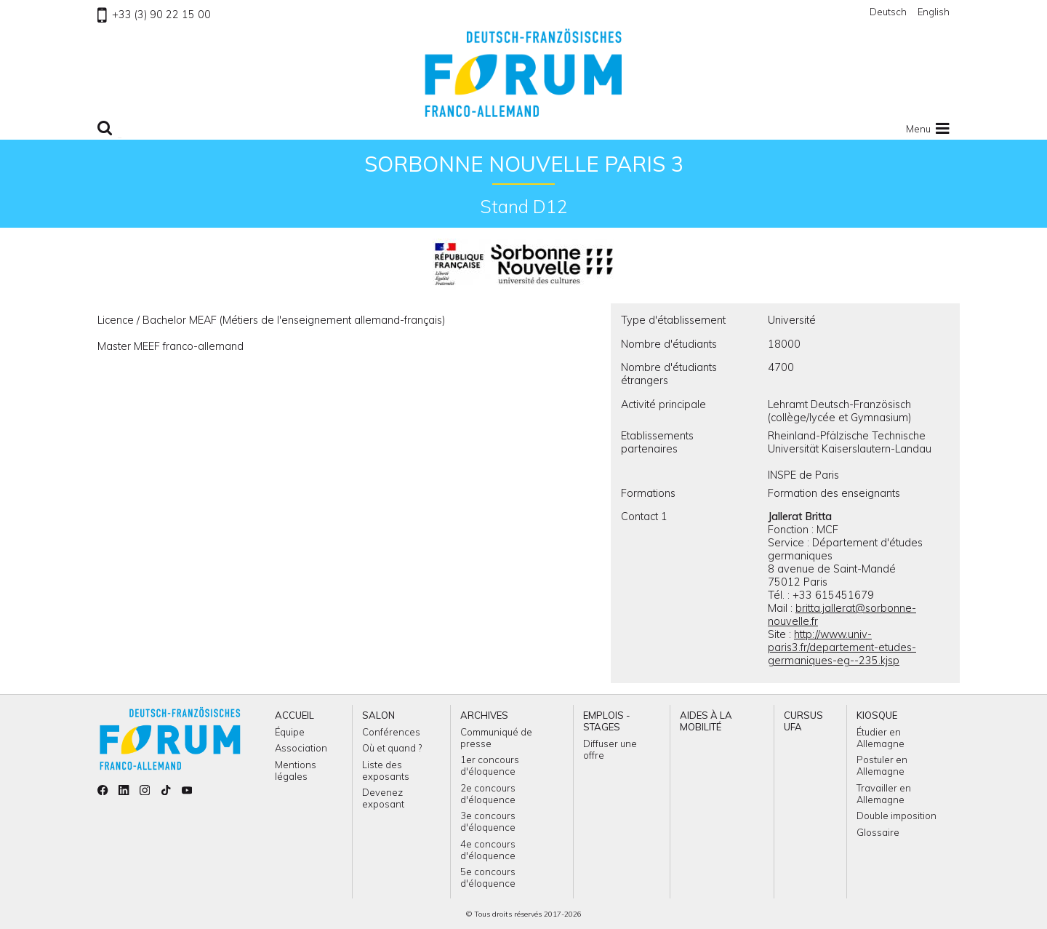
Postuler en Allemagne (882, 765)
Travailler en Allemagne (884, 793)
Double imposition (896, 815)
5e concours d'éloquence (488, 877)
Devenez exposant (383, 798)
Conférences (391, 732)
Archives (484, 715)
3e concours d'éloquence (488, 821)
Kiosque (877, 715)
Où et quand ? (392, 748)
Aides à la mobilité (706, 721)
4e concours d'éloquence (488, 849)
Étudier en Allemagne (880, 737)
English (934, 11)
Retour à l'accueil (523, 73)
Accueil (294, 715)
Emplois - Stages (606, 721)
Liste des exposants (385, 770)
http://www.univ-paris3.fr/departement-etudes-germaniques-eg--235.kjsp (842, 647)
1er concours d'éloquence (489, 765)
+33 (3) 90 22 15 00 (153, 14)
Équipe (290, 732)
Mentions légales (295, 770)
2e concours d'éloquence (488, 793)
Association (301, 748)
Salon (378, 715)
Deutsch (888, 11)
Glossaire (878, 832)
